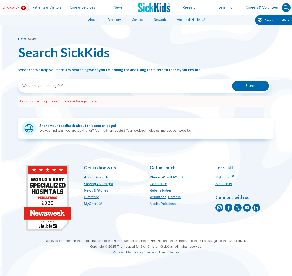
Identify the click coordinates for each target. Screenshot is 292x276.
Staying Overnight (98, 184)
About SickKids (96, 177)
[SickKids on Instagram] (219, 208)
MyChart (91, 203)
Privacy (138, 252)
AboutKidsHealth (189, 20)
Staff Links (223, 184)
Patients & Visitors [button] (46, 7)
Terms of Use (155, 252)
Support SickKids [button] (273, 20)
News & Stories (96, 190)
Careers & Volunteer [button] (262, 7)
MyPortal (222, 177)
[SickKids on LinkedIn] (256, 208)
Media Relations (163, 203)
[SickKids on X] (238, 208)
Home (22, 39)
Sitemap (173, 252)
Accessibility (122, 252)
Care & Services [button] (82, 7)
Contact (137, 20)
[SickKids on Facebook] (228, 208)
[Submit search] (286, 7)
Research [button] (189, 7)
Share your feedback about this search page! (77, 125)
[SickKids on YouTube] (247, 208)
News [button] (117, 7)
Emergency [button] (14, 8)
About (92, 20)
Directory (114, 20)
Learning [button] (225, 7)
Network (160, 20)
